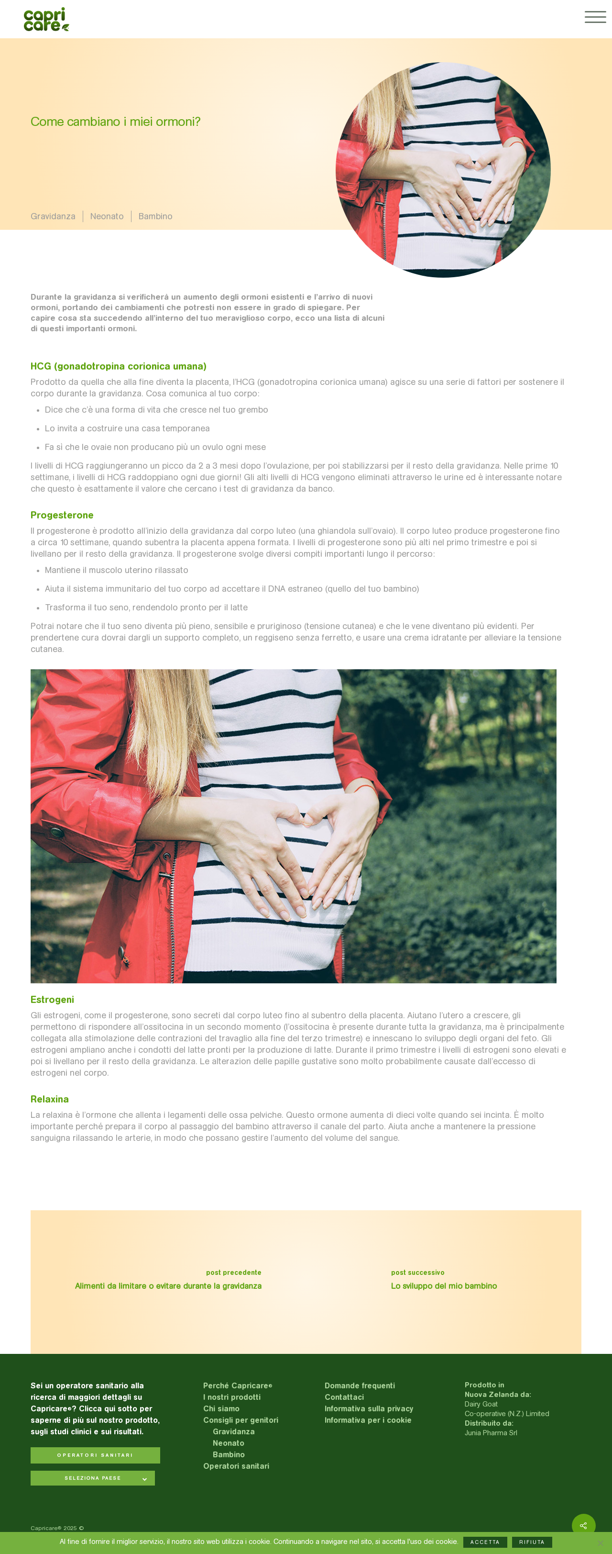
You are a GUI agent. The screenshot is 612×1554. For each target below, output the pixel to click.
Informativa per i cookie (368, 1420)
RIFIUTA (532, 1542)
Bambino (156, 216)
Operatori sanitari (236, 1466)
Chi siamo (221, 1408)
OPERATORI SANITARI (95, 1455)
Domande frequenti (360, 1385)
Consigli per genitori (240, 1420)
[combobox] (93, 1479)
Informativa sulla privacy (369, 1408)
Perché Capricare (238, 1385)
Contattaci (344, 1397)
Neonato (107, 216)
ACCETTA (485, 1542)
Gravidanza (53, 216)
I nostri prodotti (232, 1397)
